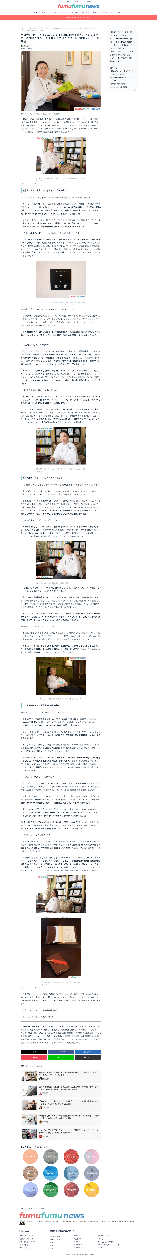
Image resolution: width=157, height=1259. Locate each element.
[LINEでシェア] (61, 1057)
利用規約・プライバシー (27, 1239)
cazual (100, 1248)
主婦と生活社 (23, 1248)
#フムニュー (128, 52)
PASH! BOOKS (78, 1248)
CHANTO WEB (55, 1239)
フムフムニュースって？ (27, 1236)
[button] (88, 1057)
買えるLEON (78, 1239)
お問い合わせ (23, 1245)
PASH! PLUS (78, 1245)
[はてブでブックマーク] (88, 1052)
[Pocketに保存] (34, 1057)
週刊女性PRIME (55, 1236)
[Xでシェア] (34, 1052)
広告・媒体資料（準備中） (27, 1242)
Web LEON (77, 1236)
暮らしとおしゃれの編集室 (106, 1242)
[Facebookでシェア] (61, 1052)
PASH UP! (77, 1242)
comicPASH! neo (103, 1236)
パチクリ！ (101, 1239)
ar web (52, 1242)
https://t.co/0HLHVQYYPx (121, 71)
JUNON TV (53, 1248)
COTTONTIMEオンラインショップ (108, 1245)
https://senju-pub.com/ (48, 1010)
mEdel (52, 1245)
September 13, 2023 (118, 87)
